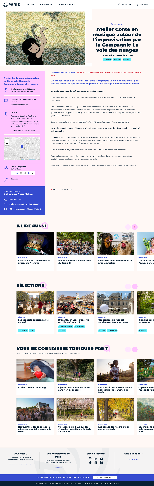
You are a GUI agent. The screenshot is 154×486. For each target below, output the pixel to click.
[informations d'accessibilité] (23, 173)
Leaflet (22, 159)
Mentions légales (41, 483)
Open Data (88, 483)
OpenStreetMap (32, 159)
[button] (22, 147)
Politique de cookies (101, 483)
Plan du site (114, 483)
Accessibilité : (62, 483)
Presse (80, 483)
